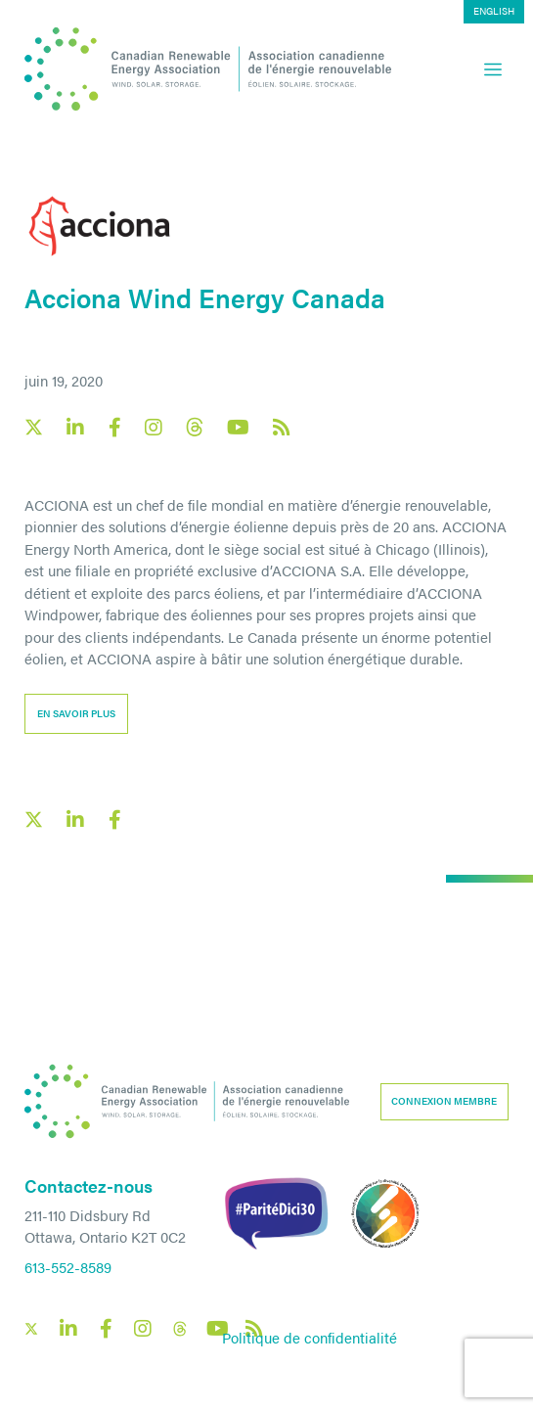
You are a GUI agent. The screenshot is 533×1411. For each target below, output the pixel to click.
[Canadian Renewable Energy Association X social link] (34, 427)
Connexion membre (444, 1101)
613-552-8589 (67, 1266)
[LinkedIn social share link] (75, 820)
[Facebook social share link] (114, 820)
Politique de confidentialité (309, 1337)
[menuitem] (494, 11)
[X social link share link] (34, 819)
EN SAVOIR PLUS (76, 713)
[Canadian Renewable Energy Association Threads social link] (194, 427)
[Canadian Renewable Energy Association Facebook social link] (114, 427)
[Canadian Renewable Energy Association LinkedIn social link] (75, 427)
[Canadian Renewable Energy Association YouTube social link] (238, 427)
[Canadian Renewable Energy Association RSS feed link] (281, 427)
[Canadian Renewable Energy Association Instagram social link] (153, 427)
